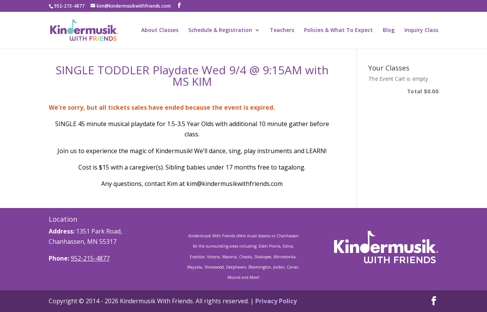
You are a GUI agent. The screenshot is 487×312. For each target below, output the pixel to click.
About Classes (159, 30)
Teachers (282, 30)
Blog (389, 30)
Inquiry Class (421, 30)
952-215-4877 (90, 258)
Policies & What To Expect (338, 30)
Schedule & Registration (220, 30)
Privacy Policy (276, 301)
